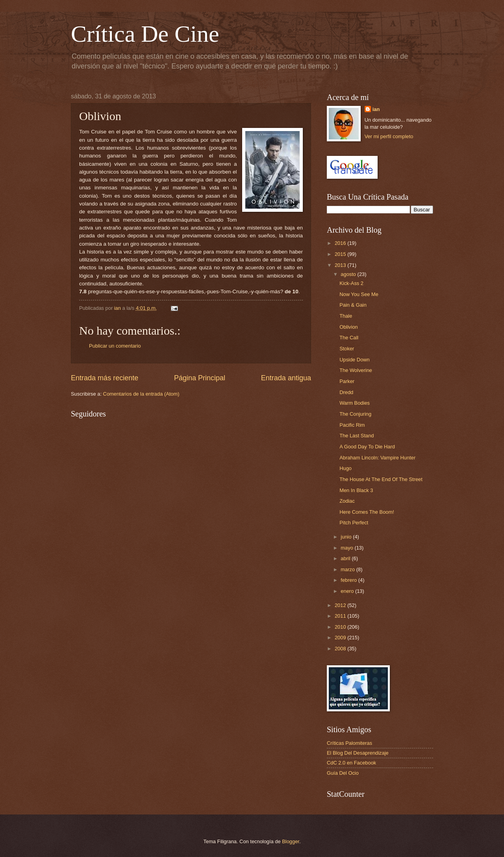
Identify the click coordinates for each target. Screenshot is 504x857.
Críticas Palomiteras (349, 743)
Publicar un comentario (115, 346)
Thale (345, 316)
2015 (341, 254)
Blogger (290, 841)
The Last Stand (356, 436)
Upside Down (354, 360)
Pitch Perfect (353, 523)
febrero (349, 580)
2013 (341, 265)
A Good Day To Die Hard (367, 447)
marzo (348, 569)
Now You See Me (358, 294)
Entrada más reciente (104, 378)
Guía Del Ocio (343, 773)
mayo (347, 548)
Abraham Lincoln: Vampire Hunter (377, 458)
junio (347, 537)
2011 (341, 616)
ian (376, 109)
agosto (349, 274)
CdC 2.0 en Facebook (351, 763)
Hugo (345, 468)
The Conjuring (355, 414)
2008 (341, 649)
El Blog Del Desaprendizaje (358, 753)
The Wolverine (355, 370)
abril (346, 558)
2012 (341, 605)
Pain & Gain (353, 305)
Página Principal (199, 378)
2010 (341, 627)
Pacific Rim (352, 425)
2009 (341, 637)
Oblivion (348, 327)
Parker (346, 381)
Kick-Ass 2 (351, 283)
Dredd (346, 392)
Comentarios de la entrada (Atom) (141, 394)
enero (348, 591)
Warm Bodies (354, 403)
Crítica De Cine (145, 34)
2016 (341, 243)
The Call (348, 338)
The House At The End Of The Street (380, 479)
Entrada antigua (286, 378)
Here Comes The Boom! (366, 512)
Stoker (346, 349)
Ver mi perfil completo (389, 136)
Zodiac (347, 501)
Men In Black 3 (356, 490)
